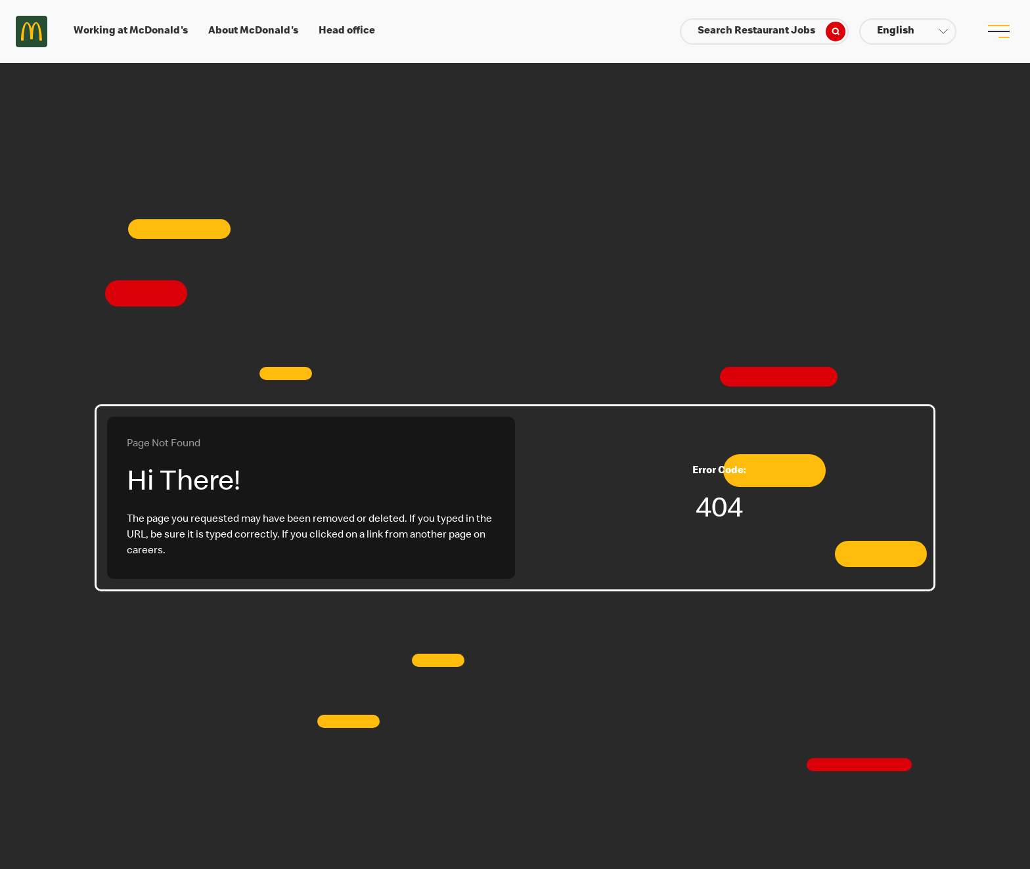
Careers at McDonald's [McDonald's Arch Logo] (31, 31)
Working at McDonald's (131, 31)
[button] (907, 31)
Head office (347, 31)
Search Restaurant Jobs (771, 31)
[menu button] (998, 31)
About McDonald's (253, 31)
